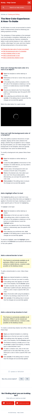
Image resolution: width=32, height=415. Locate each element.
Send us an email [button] (24, 403)
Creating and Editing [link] (13, 14)
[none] (8, 2)
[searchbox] (16, 7)
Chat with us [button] (9, 403)
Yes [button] (21, 378)
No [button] (27, 378)
